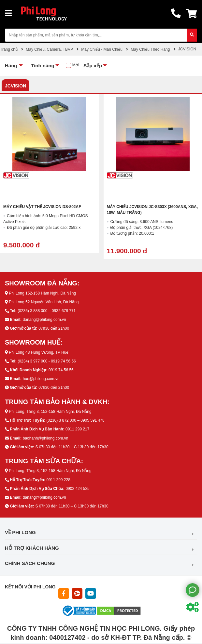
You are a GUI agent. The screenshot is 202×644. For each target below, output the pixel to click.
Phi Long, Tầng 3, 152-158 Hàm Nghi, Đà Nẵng (50, 411)
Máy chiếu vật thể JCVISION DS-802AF (42, 206)
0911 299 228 (58, 480)
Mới (75, 65)
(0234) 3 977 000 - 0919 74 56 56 (47, 361)
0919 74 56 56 (61, 370)
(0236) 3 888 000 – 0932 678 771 (47, 311)
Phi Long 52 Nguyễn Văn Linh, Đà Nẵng (44, 302)
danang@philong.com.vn (44, 319)
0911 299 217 (77, 429)
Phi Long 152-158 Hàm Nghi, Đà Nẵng (42, 293)
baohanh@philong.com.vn (45, 438)
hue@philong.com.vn (41, 378)
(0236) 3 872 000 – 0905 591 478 (75, 420)
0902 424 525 (77, 488)
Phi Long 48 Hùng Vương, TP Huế (38, 352)
